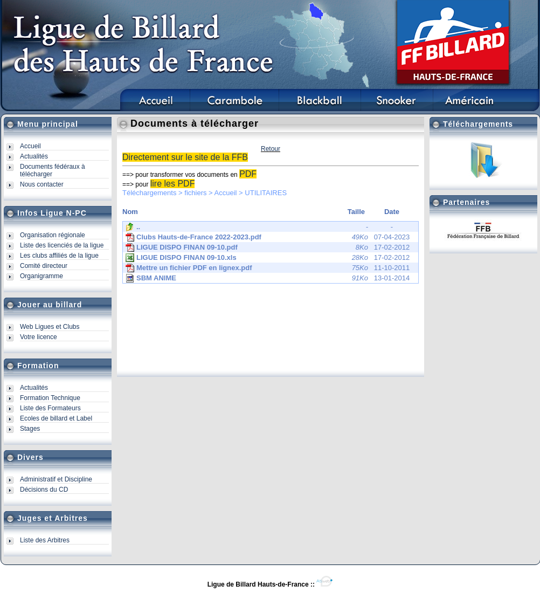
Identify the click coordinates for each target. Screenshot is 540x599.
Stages (30, 428)
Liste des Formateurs (50, 408)
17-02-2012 (268, 247)
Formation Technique (50, 398)
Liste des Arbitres (45, 540)
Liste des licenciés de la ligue (61, 245)
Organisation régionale (52, 235)
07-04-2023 (268, 237)
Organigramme (41, 276)
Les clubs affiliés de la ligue (59, 255)
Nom (130, 212)
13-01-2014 (268, 278)
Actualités (34, 156)
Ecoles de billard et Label (56, 418)
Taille (356, 212)
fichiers (195, 193)
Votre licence (38, 337)
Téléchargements (149, 193)
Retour (270, 149)
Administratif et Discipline (56, 479)
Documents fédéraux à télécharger (52, 170)
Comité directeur (43, 266)
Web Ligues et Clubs (50, 327)
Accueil (30, 146)
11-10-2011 (268, 268)
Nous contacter (42, 184)
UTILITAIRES (266, 193)
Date (391, 212)
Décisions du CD (44, 489)
